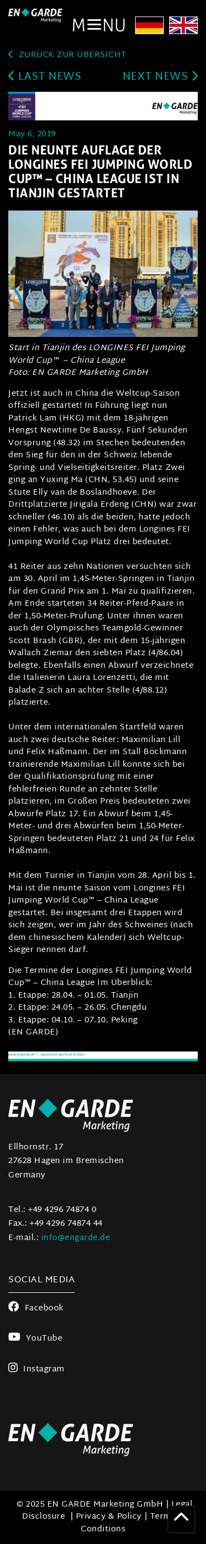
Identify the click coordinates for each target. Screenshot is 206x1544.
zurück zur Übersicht (67, 55)
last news (44, 77)
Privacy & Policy (109, 1516)
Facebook (36, 1308)
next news (160, 77)
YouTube (35, 1338)
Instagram (36, 1369)
